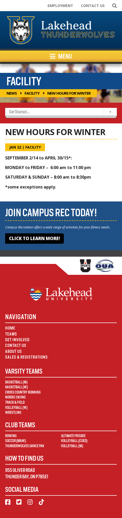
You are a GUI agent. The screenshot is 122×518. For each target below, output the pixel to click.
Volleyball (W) (16, 407)
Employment (60, 5)
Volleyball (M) (72, 446)
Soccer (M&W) (15, 441)
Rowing (11, 436)
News (11, 93)
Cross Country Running (23, 392)
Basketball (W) (16, 387)
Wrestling (13, 412)
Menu (61, 56)
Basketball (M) (16, 382)
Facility (32, 93)
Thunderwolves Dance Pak (24, 446)
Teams (11, 334)
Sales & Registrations (26, 357)
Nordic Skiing (15, 397)
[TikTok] (41, 502)
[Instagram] (30, 502)
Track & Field (15, 402)
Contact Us (93, 5)
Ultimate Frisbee (73, 436)
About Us (13, 351)
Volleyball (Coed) (74, 441)
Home (10, 328)
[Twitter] (18, 502)
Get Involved (17, 339)
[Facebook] (7, 502)
